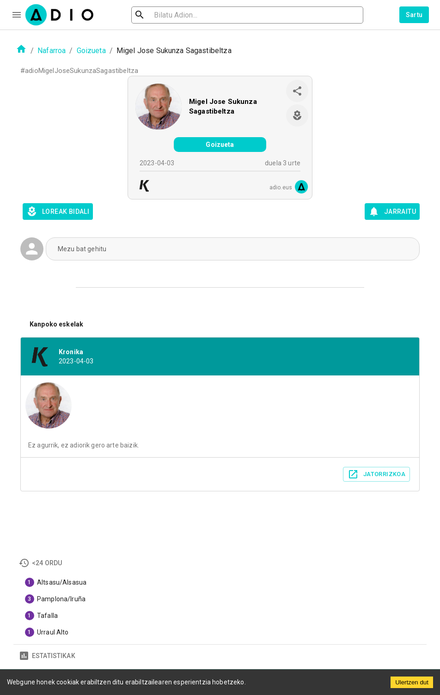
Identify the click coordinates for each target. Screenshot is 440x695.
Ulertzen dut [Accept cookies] (411, 682)
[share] (297, 91)
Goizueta (91, 50)
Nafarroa (51, 50)
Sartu (414, 14)
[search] (170, 15)
